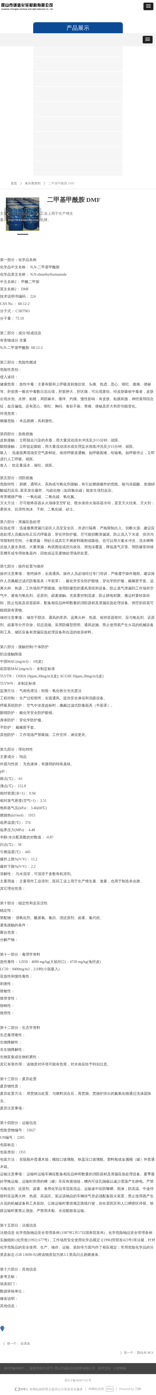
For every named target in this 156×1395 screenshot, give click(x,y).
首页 (14, 183)
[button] (148, 6)
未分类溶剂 (33, 183)
